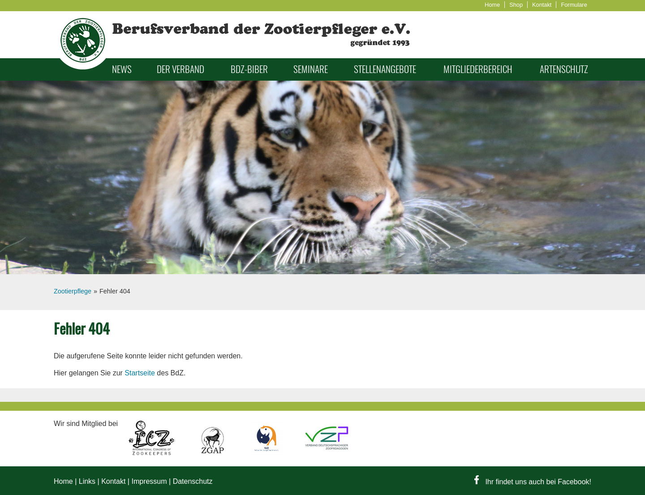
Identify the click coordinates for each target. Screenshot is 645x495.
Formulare (574, 4)
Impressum (149, 481)
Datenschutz (193, 481)
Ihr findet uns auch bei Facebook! (532, 482)
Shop (516, 4)
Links (87, 481)
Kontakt (541, 4)
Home (492, 4)
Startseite (140, 373)
